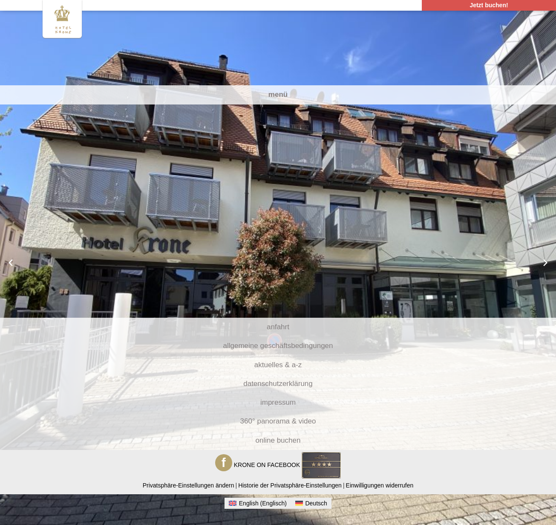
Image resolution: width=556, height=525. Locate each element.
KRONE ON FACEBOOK (267, 464)
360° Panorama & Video (278, 421)
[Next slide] (545, 262)
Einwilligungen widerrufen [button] (380, 485)
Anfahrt (278, 327)
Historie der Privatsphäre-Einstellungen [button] (290, 485)
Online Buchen (278, 440)
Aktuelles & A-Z (278, 365)
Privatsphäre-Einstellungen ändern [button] (188, 485)
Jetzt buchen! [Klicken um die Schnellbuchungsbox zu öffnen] (489, 5)
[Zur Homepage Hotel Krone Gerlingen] (62, 18)
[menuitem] (258, 503)
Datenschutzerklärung (278, 384)
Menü (278, 94)
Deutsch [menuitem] (316, 503)
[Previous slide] (10, 262)
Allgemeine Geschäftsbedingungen (278, 346)
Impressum (278, 402)
